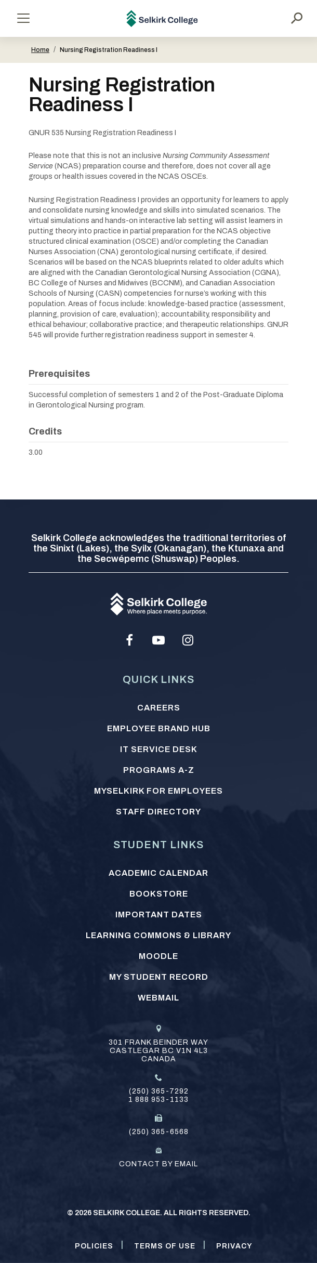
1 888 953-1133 (158, 1099)
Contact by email (158, 1164)
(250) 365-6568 (159, 1132)
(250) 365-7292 (159, 1091)
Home (40, 50)
